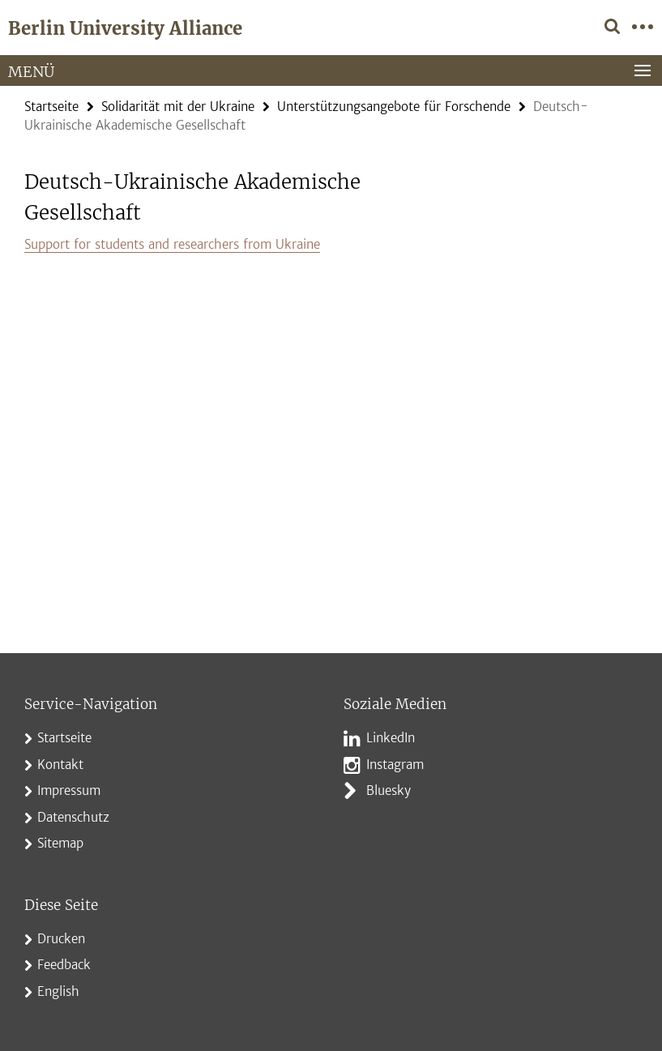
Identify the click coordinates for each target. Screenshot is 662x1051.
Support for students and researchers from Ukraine (172, 244)
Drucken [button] (61, 938)
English (58, 991)
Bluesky (388, 790)
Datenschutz (73, 817)
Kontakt (60, 764)
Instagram (395, 764)
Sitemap (60, 843)
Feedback (64, 964)
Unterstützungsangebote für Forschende (393, 106)
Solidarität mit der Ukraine (177, 106)
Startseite (51, 106)
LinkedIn (390, 738)
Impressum (68, 790)
